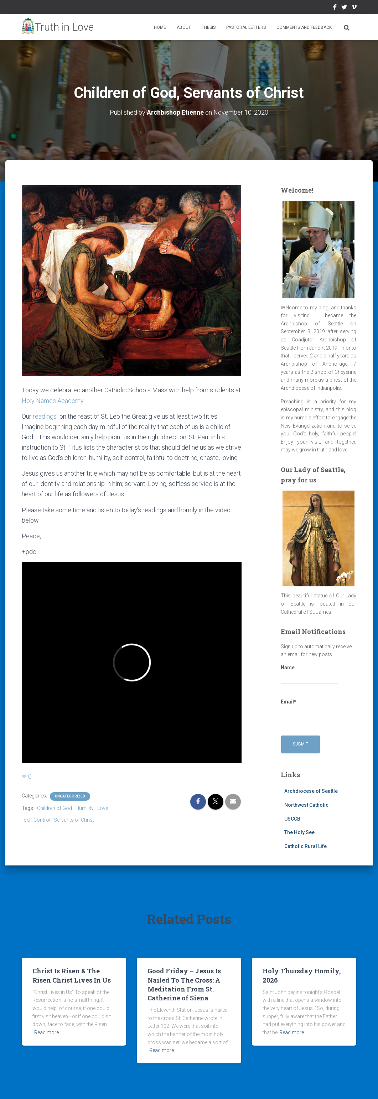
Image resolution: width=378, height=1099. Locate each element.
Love (102, 808)
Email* (309, 709)
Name (309, 675)
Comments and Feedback (304, 27)
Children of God (54, 808)
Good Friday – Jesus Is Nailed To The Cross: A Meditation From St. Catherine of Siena (184, 984)
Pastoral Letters (246, 27)
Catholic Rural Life (305, 846)
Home (160, 27)
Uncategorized (70, 796)
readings (45, 416)
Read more (46, 1032)
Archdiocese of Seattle (311, 791)
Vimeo (354, 8)
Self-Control (37, 820)
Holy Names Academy (52, 400)
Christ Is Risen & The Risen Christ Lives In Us (71, 975)
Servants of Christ (74, 820)
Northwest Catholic (306, 805)
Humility (85, 808)
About (184, 27)
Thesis (209, 27)
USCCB (292, 819)
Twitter (344, 8)
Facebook (335, 8)
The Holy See (299, 832)
